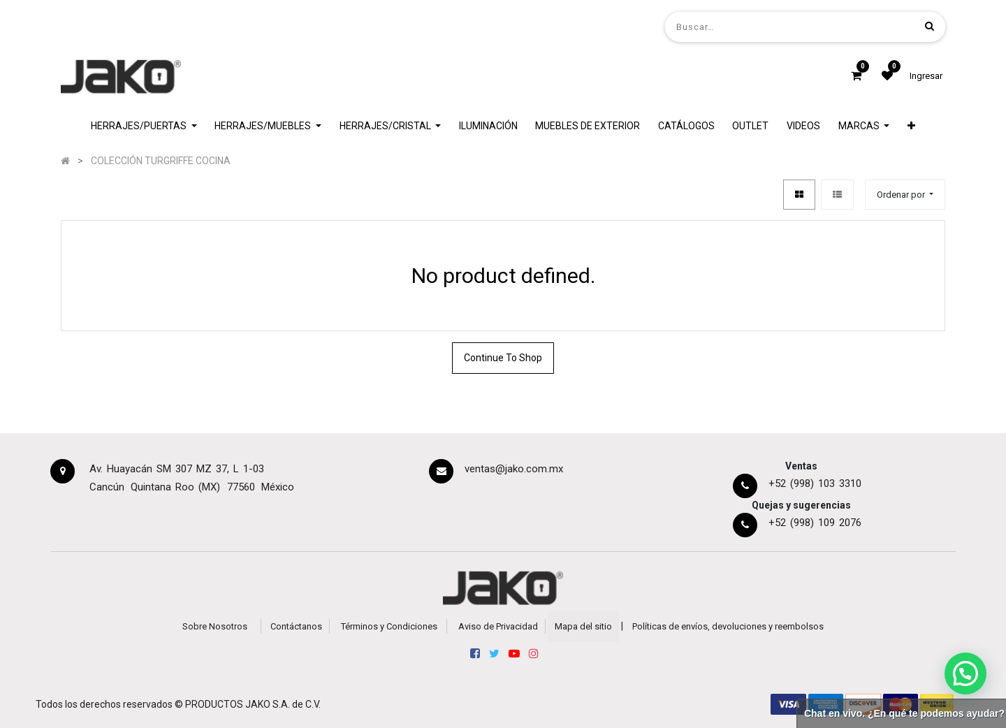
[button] (911, 126)
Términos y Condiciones (389, 626)
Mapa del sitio (583, 626)
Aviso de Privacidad (498, 626)
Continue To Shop (503, 357)
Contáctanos (296, 626)
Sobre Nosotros (214, 626)
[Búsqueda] (929, 26)
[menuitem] (488, 126)
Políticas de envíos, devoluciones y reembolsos (728, 626)
